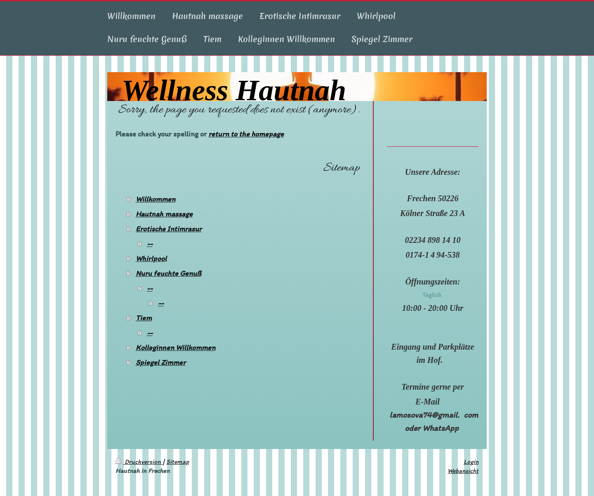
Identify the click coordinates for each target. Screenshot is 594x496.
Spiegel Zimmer (161, 362)
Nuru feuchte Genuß (168, 273)
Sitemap (177, 461)
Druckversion (139, 461)
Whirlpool (151, 258)
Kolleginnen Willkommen (175, 347)
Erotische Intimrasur (169, 228)
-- (150, 243)
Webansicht (463, 471)
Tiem (144, 317)
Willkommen (155, 199)
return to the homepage (246, 134)
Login (471, 461)
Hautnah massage (164, 214)
